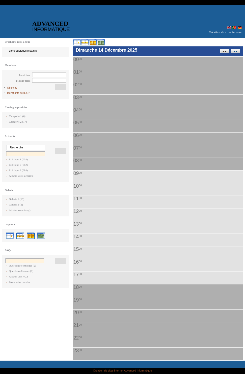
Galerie (9, 190)
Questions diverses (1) (21, 271)
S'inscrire (12, 87)
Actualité (10, 136)
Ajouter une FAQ (18, 276)
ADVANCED (51, 26)
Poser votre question (20, 281)
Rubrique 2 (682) (18, 164)
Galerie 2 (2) (16, 204)
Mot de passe (23, 80)
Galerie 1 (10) (16, 199)
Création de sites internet (108, 370)
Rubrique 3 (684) (18, 170)
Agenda (10, 224)
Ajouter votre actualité (21, 175)
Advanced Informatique (138, 370)
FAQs (8, 250)
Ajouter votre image (20, 209)
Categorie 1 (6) (17, 116)
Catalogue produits (16, 107)
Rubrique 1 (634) (18, 159)
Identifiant (24, 74)
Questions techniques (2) (22, 265)
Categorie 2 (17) (18, 121)
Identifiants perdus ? (18, 93)
